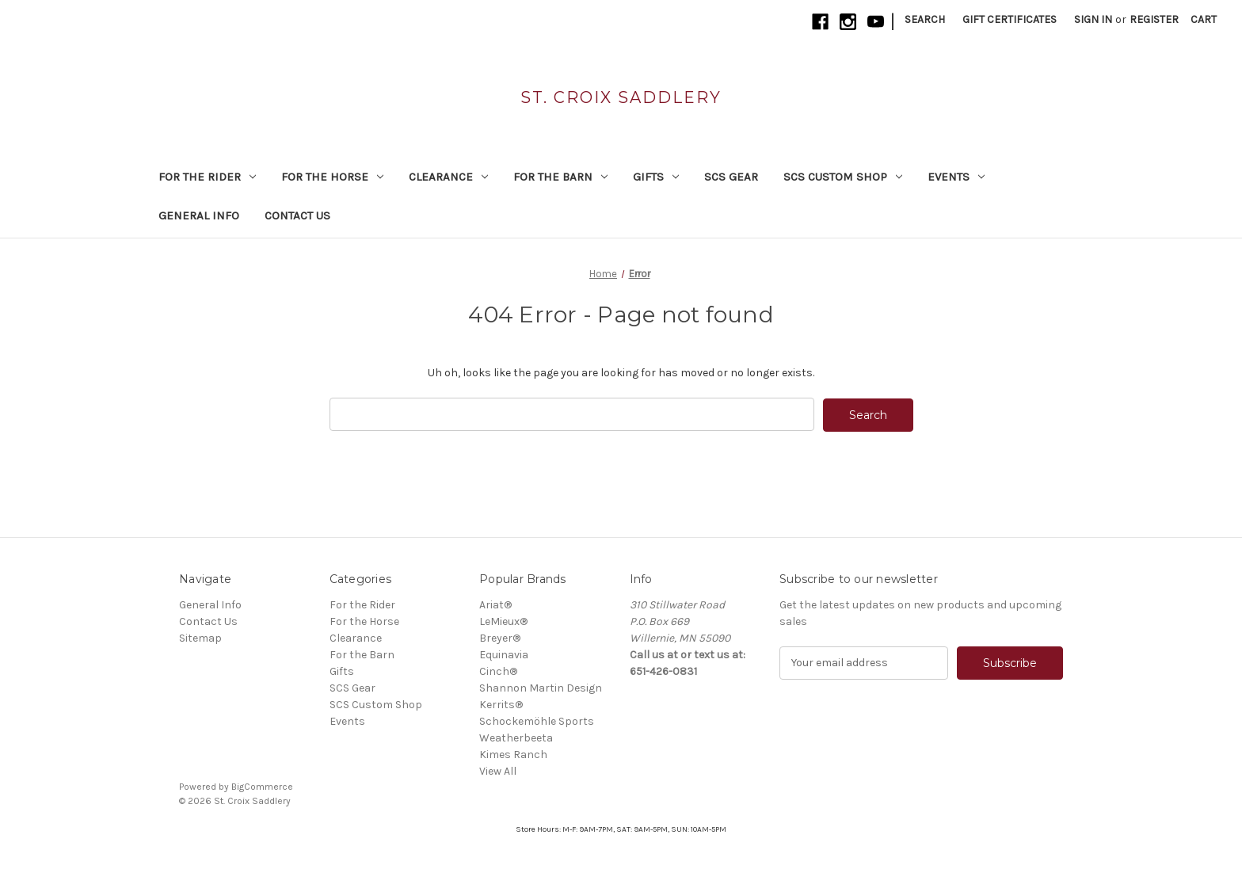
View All (497, 770)
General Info (198, 215)
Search (925, 19)
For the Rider (207, 177)
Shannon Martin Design (540, 687)
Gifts (656, 177)
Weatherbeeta (516, 737)
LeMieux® (503, 620)
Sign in (1093, 19)
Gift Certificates (1009, 19)
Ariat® (495, 604)
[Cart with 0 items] (1203, 19)
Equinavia (503, 654)
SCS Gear (731, 177)
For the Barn (560, 177)
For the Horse (332, 177)
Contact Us (297, 215)
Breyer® (499, 637)
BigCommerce (262, 785)
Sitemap (200, 637)
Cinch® (498, 670)
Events (956, 177)
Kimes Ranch (513, 753)
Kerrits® (501, 704)
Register (1154, 19)
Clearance (448, 177)
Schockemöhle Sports (536, 720)
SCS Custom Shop (842, 177)
